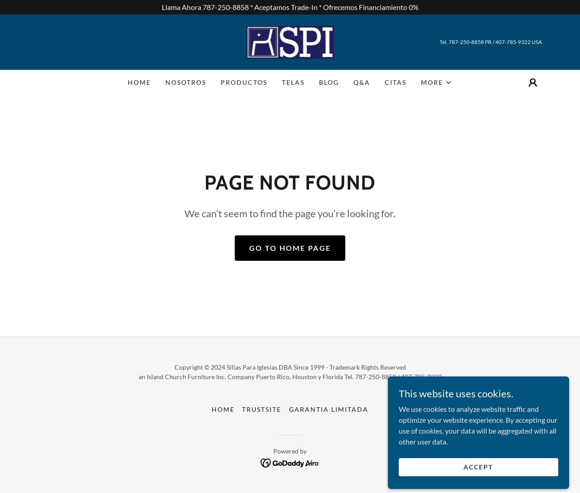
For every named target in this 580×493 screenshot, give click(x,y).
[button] (436, 82)
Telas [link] (293, 82)
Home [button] (223, 409)
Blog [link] (329, 82)
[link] (290, 41)
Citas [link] (395, 82)
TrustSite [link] (261, 409)
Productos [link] (244, 82)
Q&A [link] (361, 82)
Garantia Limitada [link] (328, 409)
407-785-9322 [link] (513, 42)
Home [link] (139, 82)
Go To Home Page (290, 248)
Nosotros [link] (185, 82)
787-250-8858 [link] (466, 42)
